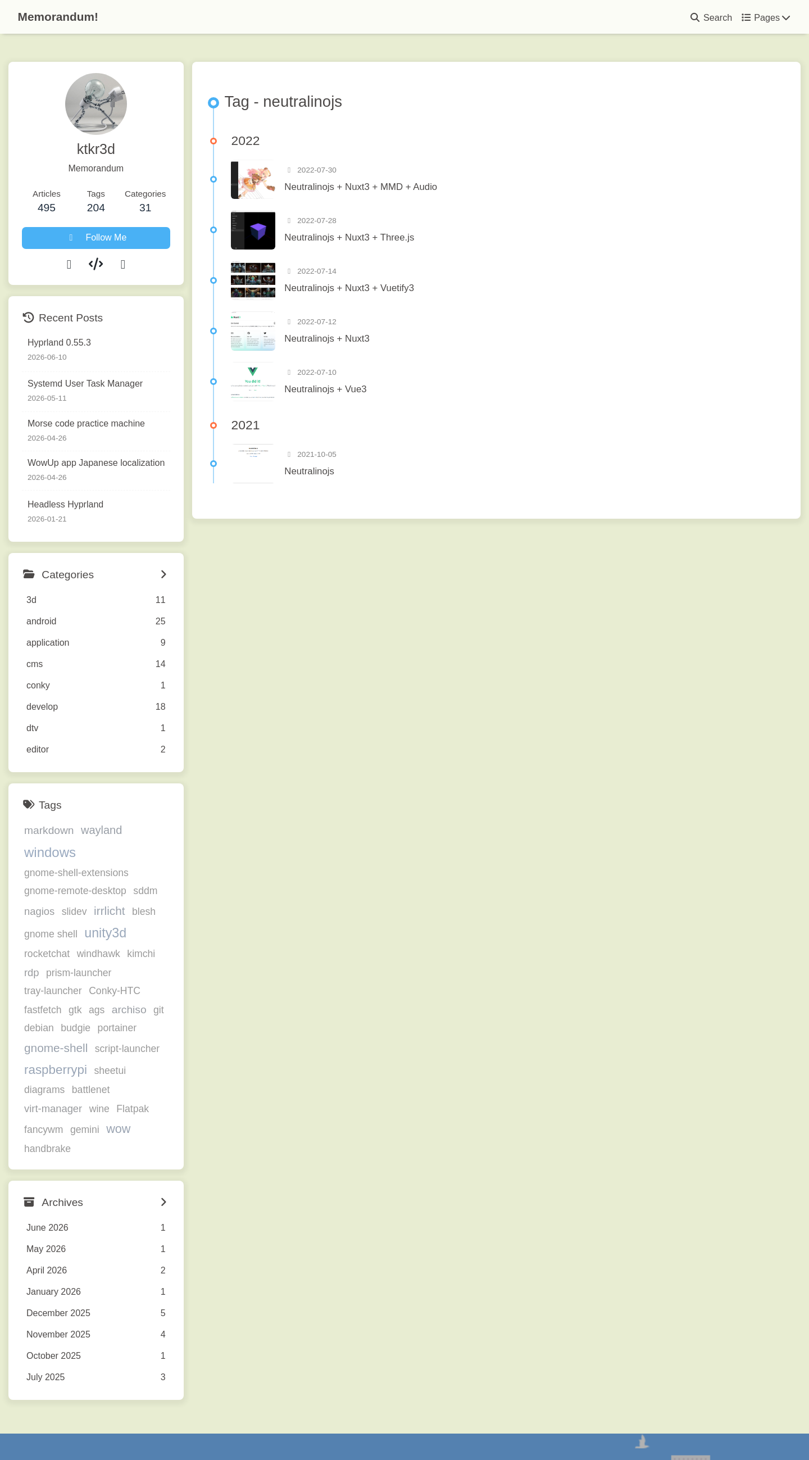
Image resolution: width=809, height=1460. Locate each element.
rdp (117, 934)
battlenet (130, 1051)
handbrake (161, 1090)
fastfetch (101, 970)
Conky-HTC (50, 970)
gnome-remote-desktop (75, 870)
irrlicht (109, 890)
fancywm (43, 1090)
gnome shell (51, 913)
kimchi (89, 934)
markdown (49, 833)
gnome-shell (102, 1009)
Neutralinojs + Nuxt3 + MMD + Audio (402, 190)
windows (155, 832)
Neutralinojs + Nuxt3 (368, 342)
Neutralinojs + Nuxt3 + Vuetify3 (391, 292)
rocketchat (156, 913)
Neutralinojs (351, 474)
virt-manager (53, 1070)
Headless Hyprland (65, 504)
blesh (144, 891)
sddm (145, 870)
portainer (43, 1010)
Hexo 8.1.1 (381, 1428)
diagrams (83, 1051)
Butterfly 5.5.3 (469, 1428)
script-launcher (56, 1031)
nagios (39, 891)
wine (99, 1070)
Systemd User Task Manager (85, 383)
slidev (74, 891)
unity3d (105, 912)
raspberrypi (127, 1031)
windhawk (45, 934)
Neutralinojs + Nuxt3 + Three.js (391, 241)
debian (98, 989)
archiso (41, 989)
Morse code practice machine (86, 423)
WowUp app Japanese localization (96, 463)
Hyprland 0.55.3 (59, 342)
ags (155, 970)
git (71, 989)
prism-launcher (56, 952)
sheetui (40, 1051)
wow (118, 1090)
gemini (84, 1090)
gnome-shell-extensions (76, 852)
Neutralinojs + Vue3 (367, 393)
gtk (133, 970)
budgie (135, 989)
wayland (101, 833)
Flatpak (132, 1070)
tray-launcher (125, 952)
